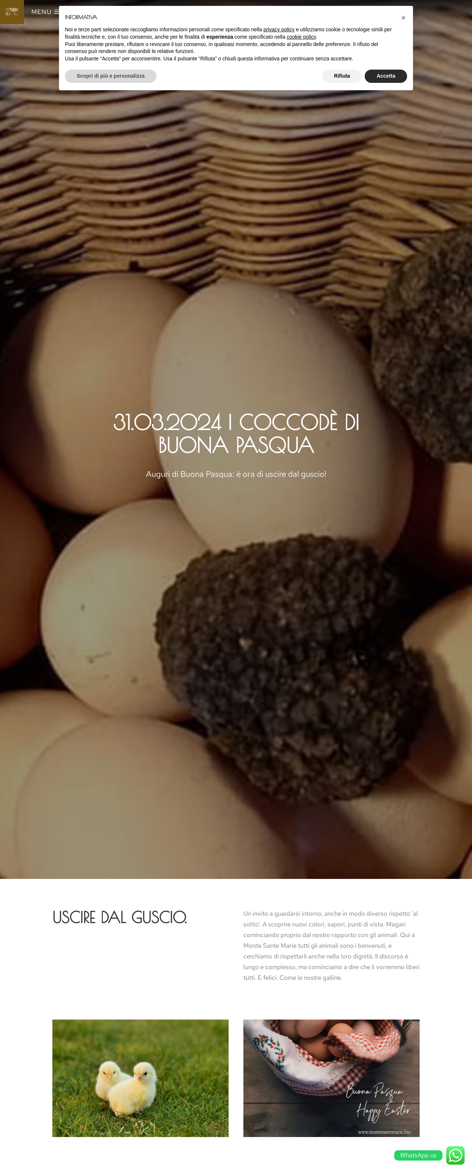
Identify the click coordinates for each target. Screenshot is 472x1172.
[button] (403, 18)
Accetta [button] (385, 76)
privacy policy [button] (279, 29)
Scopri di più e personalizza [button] (111, 76)
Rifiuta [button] (342, 76)
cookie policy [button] (301, 37)
